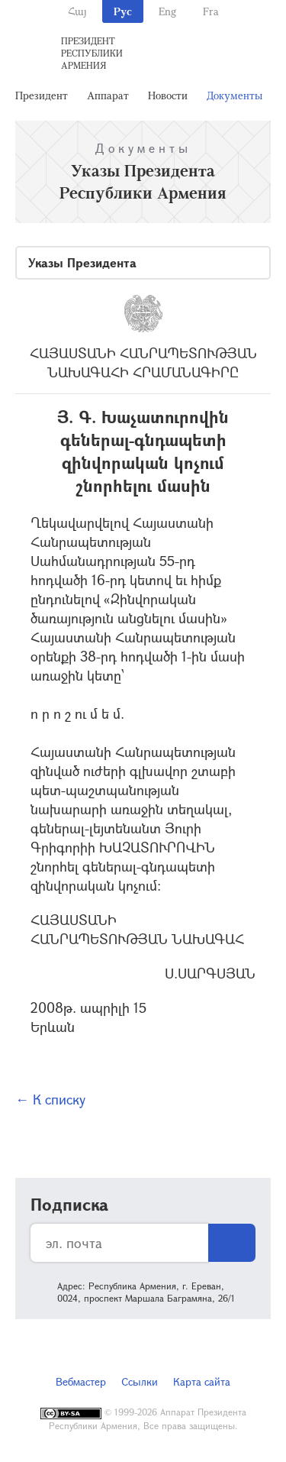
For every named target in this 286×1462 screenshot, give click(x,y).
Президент (41, 95)
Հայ (77, 11)
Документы (234, 95)
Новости (168, 95)
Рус (123, 11)
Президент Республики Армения (92, 52)
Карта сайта (201, 1381)
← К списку (50, 1099)
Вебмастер (81, 1381)
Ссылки (139, 1381)
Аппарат (108, 95)
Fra (211, 11)
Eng (167, 11)
